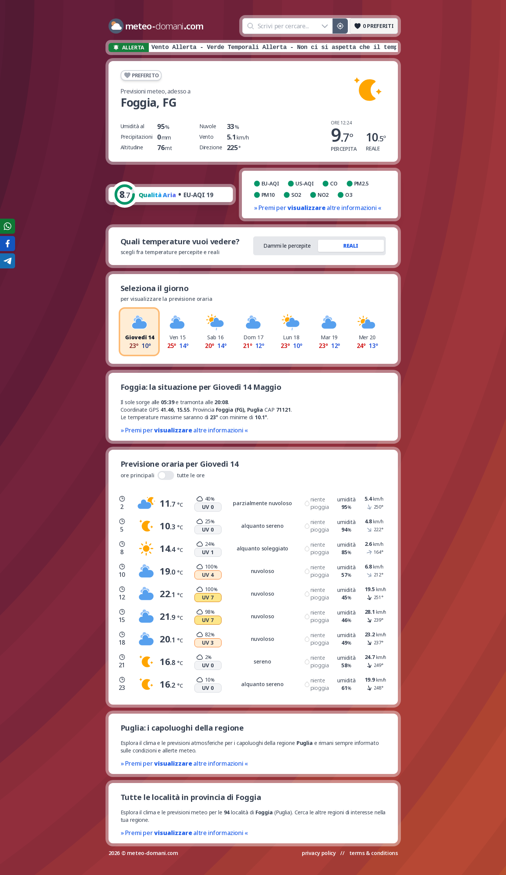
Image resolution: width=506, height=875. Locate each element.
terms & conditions (373, 853)
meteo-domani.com (152, 853)
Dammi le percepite (287, 245)
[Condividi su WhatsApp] (7, 226)
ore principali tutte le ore (163, 475)
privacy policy (319, 853)
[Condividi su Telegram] (7, 260)
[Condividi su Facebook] (7, 243)
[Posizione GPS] (340, 26)
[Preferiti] (374, 26)
